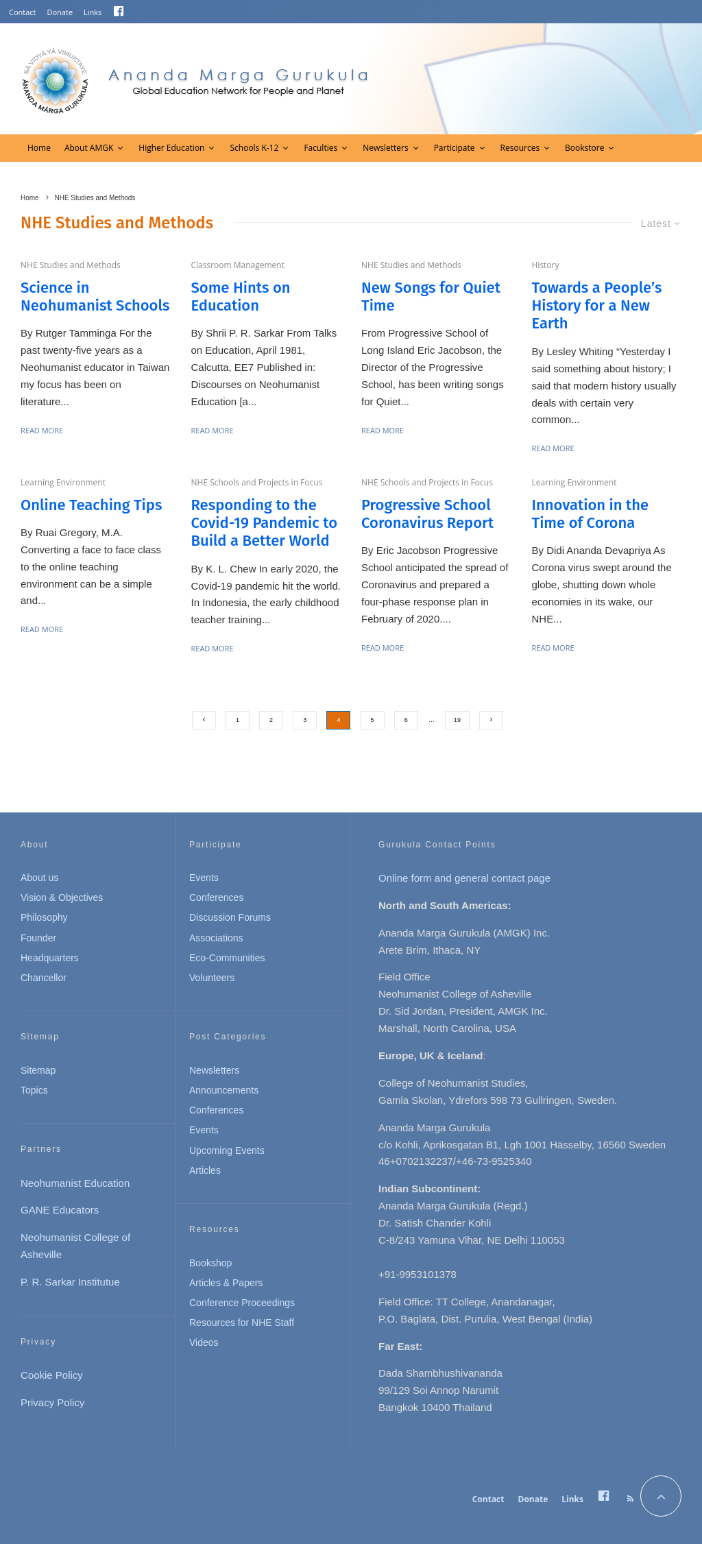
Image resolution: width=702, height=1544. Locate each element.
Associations (216, 937)
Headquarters (50, 957)
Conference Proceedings (242, 1302)
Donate (60, 12)
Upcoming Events (227, 1150)
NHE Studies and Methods (71, 265)
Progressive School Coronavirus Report (427, 514)
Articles (205, 1170)
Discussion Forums (230, 917)
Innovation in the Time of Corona (590, 514)
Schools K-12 (254, 148)
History (545, 265)
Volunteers (211, 977)
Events (204, 877)
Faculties (320, 148)
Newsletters (385, 148)
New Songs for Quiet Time (430, 297)
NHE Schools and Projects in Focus (257, 482)
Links (92, 12)
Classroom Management (238, 265)
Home (39, 148)
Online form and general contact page (464, 878)
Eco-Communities (227, 957)
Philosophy (44, 917)
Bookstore (584, 148)
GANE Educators (60, 1210)
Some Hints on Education (241, 297)
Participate (454, 148)
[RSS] (630, 1499)
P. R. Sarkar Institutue (70, 1282)
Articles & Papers (226, 1282)
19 (457, 719)
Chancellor (43, 977)
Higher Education (171, 148)
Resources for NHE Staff (241, 1322)
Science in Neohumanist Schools (95, 297)
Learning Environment (63, 482)
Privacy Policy (52, 1402)
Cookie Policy (52, 1375)
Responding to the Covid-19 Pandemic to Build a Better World (264, 523)
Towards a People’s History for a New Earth (597, 306)
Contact (22, 12)
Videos (204, 1342)
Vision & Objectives (62, 897)
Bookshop (210, 1262)
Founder (38, 937)
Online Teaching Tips (91, 505)
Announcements (223, 1090)
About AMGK (88, 148)
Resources (520, 148)
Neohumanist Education (75, 1183)
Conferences (216, 897)
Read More (42, 430)
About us (39, 877)
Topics (34, 1090)
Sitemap (38, 1070)
